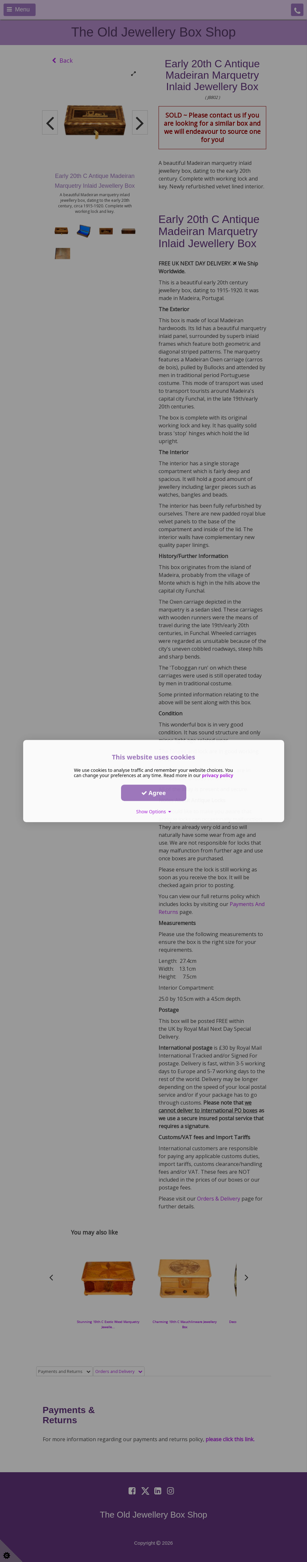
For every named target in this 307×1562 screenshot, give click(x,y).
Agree (153, 793)
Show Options (153, 811)
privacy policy (217, 775)
